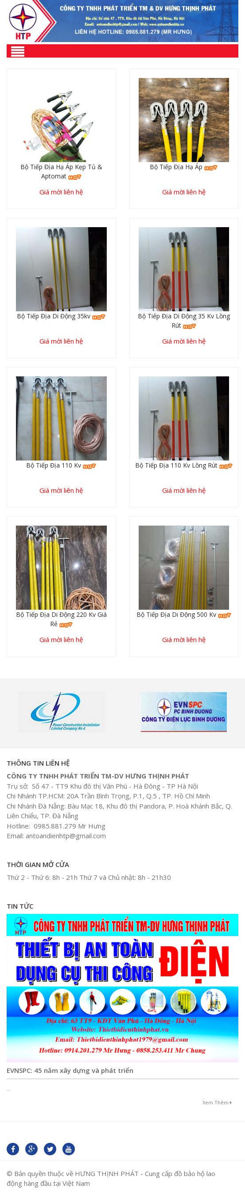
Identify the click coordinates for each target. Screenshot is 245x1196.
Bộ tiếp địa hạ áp (184, 167)
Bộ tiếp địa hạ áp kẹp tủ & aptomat (61, 171)
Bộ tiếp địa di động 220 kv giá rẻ (61, 619)
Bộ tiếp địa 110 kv (61, 465)
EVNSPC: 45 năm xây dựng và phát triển (70, 1070)
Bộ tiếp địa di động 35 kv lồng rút (184, 320)
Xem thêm (217, 1102)
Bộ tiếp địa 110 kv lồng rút (184, 465)
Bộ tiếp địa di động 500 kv (183, 614)
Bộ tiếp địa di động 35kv (61, 316)
